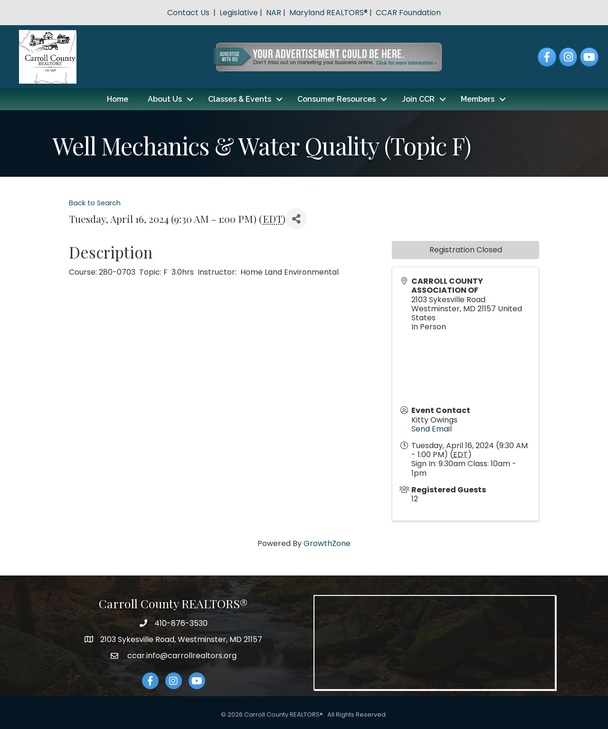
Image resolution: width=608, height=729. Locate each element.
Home (117, 99)
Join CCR (418, 99)
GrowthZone (327, 543)
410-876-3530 (181, 623)
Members (477, 99)
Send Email (431, 428)
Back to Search (95, 203)
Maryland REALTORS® (328, 12)
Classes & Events (239, 99)
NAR (273, 12)
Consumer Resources (336, 99)
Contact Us (188, 12)
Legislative (238, 12)
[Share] (296, 219)
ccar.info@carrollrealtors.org (181, 655)
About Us (165, 99)
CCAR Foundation (408, 12)
